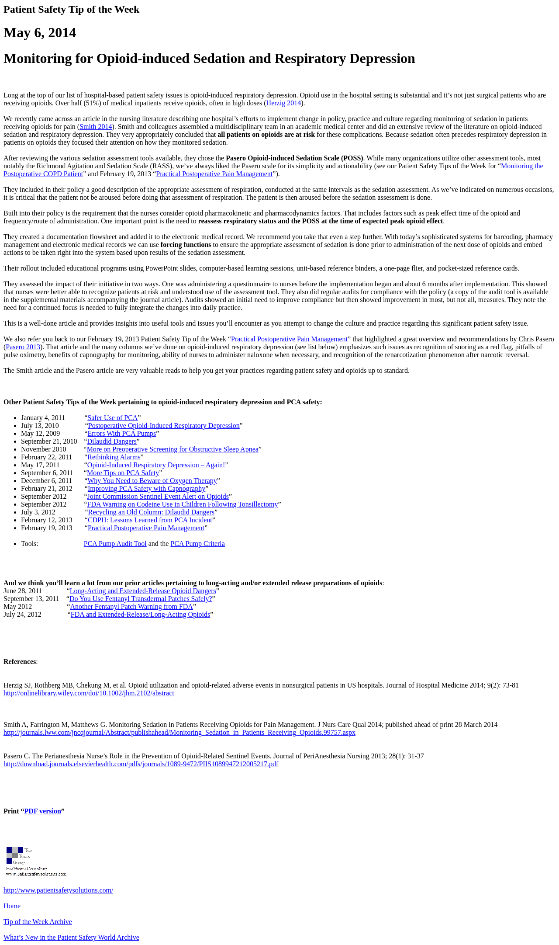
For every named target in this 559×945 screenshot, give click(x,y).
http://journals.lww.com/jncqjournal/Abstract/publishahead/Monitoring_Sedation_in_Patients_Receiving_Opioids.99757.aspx (179, 732)
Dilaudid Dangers (112, 441)
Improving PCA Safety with (146, 488)
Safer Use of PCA (112, 417)
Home (12, 906)
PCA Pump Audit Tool (115, 543)
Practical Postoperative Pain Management (214, 173)
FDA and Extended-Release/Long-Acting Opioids (140, 614)
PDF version (42, 811)
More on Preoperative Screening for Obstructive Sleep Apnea (173, 449)
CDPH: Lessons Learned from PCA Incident (150, 520)
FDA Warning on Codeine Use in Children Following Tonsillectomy (182, 504)
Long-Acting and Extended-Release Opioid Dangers (143, 590)
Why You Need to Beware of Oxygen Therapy (152, 480)
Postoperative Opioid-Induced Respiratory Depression (164, 425)
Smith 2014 (95, 126)
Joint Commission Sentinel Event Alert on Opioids (158, 496)
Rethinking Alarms (113, 457)
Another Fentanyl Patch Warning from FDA (131, 606)
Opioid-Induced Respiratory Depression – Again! (156, 465)
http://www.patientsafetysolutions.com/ (58, 890)
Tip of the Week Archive (37, 921)
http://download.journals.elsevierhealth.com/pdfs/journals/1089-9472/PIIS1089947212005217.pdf (140, 764)
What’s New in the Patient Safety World (71, 937)
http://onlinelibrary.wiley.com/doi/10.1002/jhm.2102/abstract (88, 693)
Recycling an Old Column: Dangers (151, 512)
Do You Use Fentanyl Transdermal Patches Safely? (140, 598)
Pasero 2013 (23, 347)
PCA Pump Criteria (197, 543)
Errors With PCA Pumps (121, 433)
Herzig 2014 (283, 103)
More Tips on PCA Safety (123, 472)
